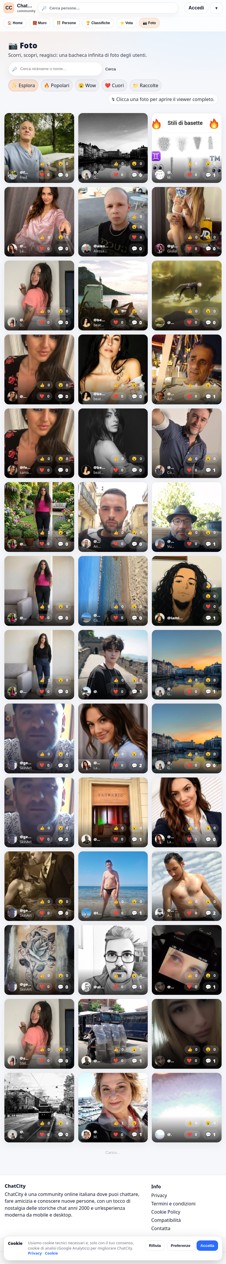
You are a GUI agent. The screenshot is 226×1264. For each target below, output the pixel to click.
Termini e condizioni (173, 1203)
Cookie (51, 1253)
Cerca (110, 69)
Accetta (207, 1245)
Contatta (160, 1228)
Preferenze (180, 1245)
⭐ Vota (126, 23)
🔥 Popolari (56, 85)
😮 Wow (87, 85)
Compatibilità (166, 1220)
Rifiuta (155, 1245)
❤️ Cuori (114, 85)
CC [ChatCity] (8, 7)
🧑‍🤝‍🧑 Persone (66, 23)
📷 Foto (149, 23)
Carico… (113, 1152)
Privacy (159, 1195)
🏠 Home (15, 23)
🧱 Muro (40, 23)
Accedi (196, 7)
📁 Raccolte (145, 85)
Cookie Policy (165, 1212)
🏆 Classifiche (98, 23)
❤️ (44, 175)
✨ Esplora (23, 85)
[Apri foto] (39, 148)
